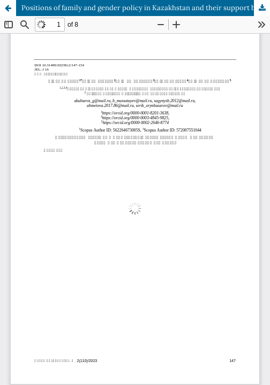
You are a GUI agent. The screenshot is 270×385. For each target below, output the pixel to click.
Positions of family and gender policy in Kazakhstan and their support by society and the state (145, 7)
